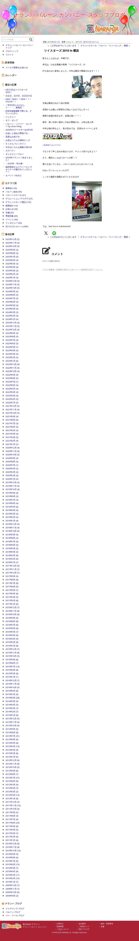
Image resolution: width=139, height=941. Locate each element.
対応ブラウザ (84, 929)
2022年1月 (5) (12, 402)
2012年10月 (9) (13, 767)
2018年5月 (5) (12, 548)
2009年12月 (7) (13, 885)
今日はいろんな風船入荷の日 (19, 147)
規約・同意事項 (107, 924)
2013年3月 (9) (12, 749)
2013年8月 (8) (12, 732)
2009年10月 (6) (13, 892)
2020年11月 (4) (13, 451)
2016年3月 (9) (12, 638)
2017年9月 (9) (12, 576)
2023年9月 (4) (12, 333)
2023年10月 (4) (13, 329)
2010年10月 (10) (13, 850)
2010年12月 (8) (13, 843)
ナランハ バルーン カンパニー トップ (19, 46)
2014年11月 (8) (13, 683)
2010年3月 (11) (13, 874)
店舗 (102, 926)
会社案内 (82, 924)
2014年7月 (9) (12, 694)
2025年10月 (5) (13, 246)
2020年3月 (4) (12, 472)
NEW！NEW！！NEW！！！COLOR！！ (18, 100)
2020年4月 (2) (12, 468)
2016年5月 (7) (12, 631)
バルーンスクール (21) (16, 195)
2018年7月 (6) (12, 541)
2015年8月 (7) (12, 663)
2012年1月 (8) (12, 798)
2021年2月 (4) (12, 440)
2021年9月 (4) (12, 416)
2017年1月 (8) (12, 604)
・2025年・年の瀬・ (15, 163)
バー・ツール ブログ (15, 915)
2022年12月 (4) (13, 364)
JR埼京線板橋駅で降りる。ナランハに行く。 (19, 112)
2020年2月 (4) (12, 475)
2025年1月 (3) (12, 277)
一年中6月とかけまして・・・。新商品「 (15, 106)
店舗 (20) (10, 212)
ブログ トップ (12, 51)
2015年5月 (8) (12, 673)
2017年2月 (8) (12, 600)
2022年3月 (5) (12, 395)
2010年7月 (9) (12, 861)
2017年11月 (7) (13, 569)
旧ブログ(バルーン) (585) (17, 226)
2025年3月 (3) (12, 270)
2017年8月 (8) (12, 579)
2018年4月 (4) (12, 551)
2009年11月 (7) (13, 888)
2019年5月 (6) (12, 506)
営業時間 (60, 926)
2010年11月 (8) (13, 847)
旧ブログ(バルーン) (91, 42)
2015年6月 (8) (12, 669)
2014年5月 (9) (12, 701)
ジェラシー (11, 116)
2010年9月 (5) (12, 854)
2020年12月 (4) (13, 447)
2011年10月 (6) (13, 808)
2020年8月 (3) (12, 461)
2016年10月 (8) (13, 614)
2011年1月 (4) (12, 840)
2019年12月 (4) (13, 482)
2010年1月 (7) (12, 881)
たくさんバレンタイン (16, 143)
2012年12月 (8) (13, 760)
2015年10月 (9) (13, 656)
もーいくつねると (14, 175)
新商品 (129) (11, 188)
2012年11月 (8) (13, 763)
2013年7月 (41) (13, 736)
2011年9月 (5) (12, 812)
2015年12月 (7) (13, 649)
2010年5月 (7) (12, 867)
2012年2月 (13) (13, 794)
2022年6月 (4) (12, 385)
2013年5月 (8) (12, 742)
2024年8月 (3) (12, 294)
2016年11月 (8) (13, 610)
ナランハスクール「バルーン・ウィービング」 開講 (104, 45)
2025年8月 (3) (12, 253)
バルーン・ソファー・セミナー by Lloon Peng (19, 125)
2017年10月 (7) (13, 572)
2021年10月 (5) (13, 412)
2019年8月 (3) (12, 496)
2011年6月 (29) (13, 822)
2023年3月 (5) (12, 353)
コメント (10, 54)
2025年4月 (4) (12, 267)
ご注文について (62, 929)
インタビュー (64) (14, 222)
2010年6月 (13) (13, 864)
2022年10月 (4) (13, 371)
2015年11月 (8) (13, 652)
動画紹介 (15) (12, 205)
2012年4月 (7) (12, 788)
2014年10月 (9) (13, 687)
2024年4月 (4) (12, 308)
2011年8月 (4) (12, 815)
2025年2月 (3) (12, 274)
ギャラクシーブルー (15, 154)
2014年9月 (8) (12, 690)
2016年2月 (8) (12, 642)
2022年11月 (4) (13, 367)
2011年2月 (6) (12, 836)
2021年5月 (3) (12, 430)
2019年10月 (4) (13, 489)
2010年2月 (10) (13, 878)
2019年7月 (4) (12, 499)
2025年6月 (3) (12, 260)
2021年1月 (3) (12, 444)
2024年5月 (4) (12, 305)
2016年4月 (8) (12, 635)
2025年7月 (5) (12, 256)
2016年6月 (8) (12, 628)
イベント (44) (12, 219)
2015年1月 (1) (12, 676)
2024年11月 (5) (13, 284)
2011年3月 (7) (12, 833)
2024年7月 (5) (12, 298)
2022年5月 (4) (12, 388)
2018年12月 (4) (13, 524)
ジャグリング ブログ (15, 908)
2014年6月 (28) (13, 697)
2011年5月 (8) (12, 826)
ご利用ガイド (84, 926)
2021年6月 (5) (12, 426)
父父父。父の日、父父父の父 (19, 95)
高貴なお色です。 (14, 136)
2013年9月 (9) (12, 729)
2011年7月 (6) (12, 819)
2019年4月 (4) (12, 510)
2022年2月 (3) (12, 399)
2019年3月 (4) (12, 513)
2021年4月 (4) (12, 433)
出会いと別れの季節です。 (18, 133)
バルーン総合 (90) (14, 191)
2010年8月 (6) (12, 857)
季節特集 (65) (12, 216)
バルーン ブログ (13, 912)
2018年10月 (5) (13, 531)
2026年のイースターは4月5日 (19, 129)
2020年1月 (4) (12, 479)
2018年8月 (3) (12, 537)
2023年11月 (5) (13, 326)
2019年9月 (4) (12, 492)
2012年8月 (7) (12, 774)
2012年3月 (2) (12, 791)
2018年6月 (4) (12, 544)
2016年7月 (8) (12, 624)
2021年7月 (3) (12, 423)
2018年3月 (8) (12, 555)
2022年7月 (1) (12, 381)
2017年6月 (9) (12, 586)
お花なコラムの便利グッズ (18, 140)
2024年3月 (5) (12, 312)
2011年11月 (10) (13, 805)
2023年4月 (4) (12, 350)
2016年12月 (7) (13, 607)
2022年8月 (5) (12, 378)
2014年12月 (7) (13, 680)
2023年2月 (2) (12, 357)
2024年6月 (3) (12, 301)
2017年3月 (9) (12, 597)
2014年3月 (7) (12, 708)
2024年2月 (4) (12, 315)
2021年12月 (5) (13, 406)
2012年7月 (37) (13, 777)
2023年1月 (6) (12, 360)
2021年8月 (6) (12, 419)
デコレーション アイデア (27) (19, 198)
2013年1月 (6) (12, 756)
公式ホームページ (52, 145)
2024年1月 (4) (12, 319)
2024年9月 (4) (12, 291)
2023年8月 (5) (12, 336)
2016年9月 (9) (12, 617)
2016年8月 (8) (12, 621)
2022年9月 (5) (12, 374)
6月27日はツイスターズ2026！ (16, 90)
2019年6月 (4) (12, 503)
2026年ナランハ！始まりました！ (19, 158)
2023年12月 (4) (13, 322)
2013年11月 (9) (13, 722)
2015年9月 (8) (12, 659)
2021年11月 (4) (13, 409)
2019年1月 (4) (12, 520)
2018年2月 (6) (12, 558)
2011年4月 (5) (12, 829)
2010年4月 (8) (12, 871)
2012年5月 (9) (12, 784)
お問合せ (60, 924)
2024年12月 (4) (13, 280)
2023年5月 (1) (12, 347)
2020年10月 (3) (13, 454)
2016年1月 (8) (12, 645)
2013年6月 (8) (12, 739)
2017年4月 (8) (12, 593)
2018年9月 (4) (12, 534)
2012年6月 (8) (12, 781)
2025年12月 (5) (13, 239)
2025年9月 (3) (12, 249)
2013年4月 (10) (13, 746)
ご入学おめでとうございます (63, 45)
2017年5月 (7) (12, 590)
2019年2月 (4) (12, 517)
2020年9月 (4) (12, 458)
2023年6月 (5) (12, 343)
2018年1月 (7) (12, 562)
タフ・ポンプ (12, 120)
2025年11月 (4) (13, 242)
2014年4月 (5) (12, 704)
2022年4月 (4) (12, 392)
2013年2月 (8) (12, 753)
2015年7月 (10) (13, 666)
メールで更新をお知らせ (17, 67)
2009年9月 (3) (12, 895)
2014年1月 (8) (12, 715)
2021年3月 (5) (12, 437)
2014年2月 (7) (12, 711)
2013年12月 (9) (13, 718)
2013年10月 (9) (13, 725)
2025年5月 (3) (12, 263)
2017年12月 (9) (13, 565)
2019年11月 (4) (13, 485)
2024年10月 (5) (13, 287)
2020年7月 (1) (12, 465)
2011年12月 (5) (13, 801)
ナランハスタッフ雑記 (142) (18, 202)
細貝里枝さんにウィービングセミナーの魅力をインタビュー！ (19, 169)
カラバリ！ (11, 150)
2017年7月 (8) (12, 583)
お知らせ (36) (12, 209)
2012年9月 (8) (12, 770)
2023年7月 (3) (12, 340)
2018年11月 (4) (13, 527)
